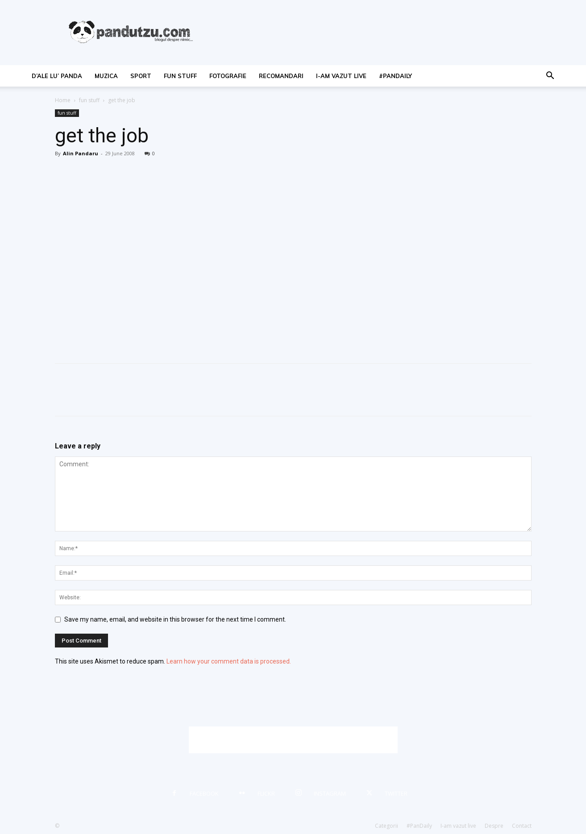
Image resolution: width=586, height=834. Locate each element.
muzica (106, 75)
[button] (550, 76)
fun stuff (180, 75)
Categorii (386, 826)
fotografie (227, 75)
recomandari (281, 75)
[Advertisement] (293, 739)
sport (140, 75)
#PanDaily (395, 75)
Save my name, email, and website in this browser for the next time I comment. (175, 619)
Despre (494, 826)
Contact (522, 826)
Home (63, 100)
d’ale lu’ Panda (57, 75)
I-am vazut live (341, 75)
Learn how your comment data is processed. (228, 661)
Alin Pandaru (80, 153)
